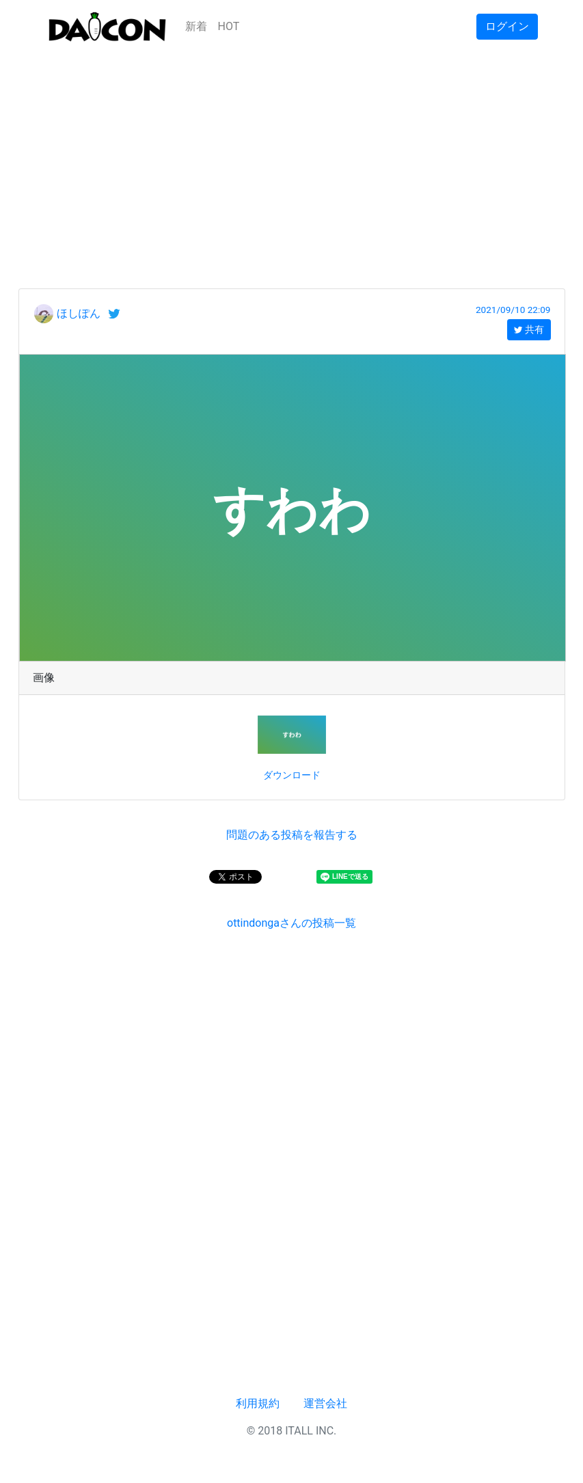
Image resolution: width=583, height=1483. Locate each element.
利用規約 (258, 1403)
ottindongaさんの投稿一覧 (291, 922)
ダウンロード (292, 775)
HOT (229, 26)
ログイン (507, 26)
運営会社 (325, 1403)
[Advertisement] (291, 149)
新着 (196, 26)
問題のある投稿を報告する (291, 834)
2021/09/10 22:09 (513, 309)
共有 (528, 329)
